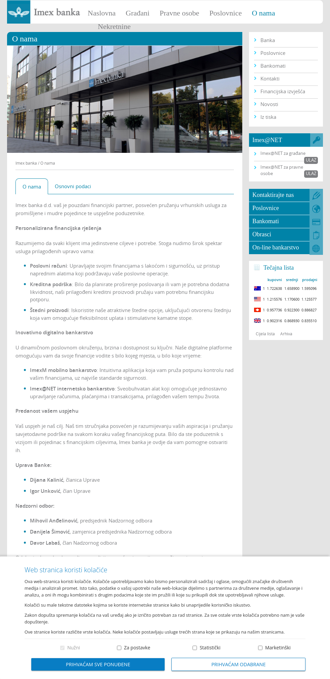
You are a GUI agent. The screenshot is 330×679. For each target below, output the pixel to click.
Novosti (269, 104)
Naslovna (102, 13)
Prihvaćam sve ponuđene (98, 664)
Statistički (210, 647)
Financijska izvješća (282, 91)
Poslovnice (225, 13)
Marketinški (278, 647)
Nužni (73, 647)
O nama (263, 13)
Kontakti (270, 78)
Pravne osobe (179, 13)
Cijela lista (265, 333)
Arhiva (286, 333)
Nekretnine (114, 26)
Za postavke (137, 647)
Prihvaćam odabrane (238, 664)
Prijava (321, 8)
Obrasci (261, 234)
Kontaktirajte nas (273, 195)
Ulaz (311, 160)
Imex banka (26, 163)
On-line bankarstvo (275, 247)
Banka (267, 40)
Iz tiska (268, 116)
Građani (138, 13)
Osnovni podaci (73, 186)
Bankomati (273, 65)
